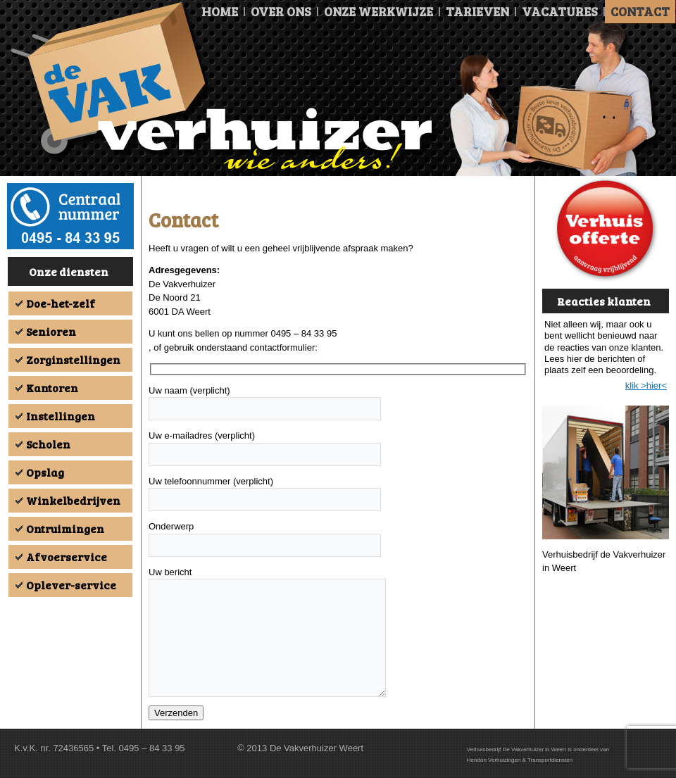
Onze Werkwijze (378, 11)
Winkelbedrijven (73, 500)
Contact (640, 11)
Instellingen (60, 415)
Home (219, 11)
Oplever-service (71, 584)
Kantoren (52, 387)
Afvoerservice (66, 556)
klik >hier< (646, 385)
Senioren (51, 331)
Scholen (48, 444)
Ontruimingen (65, 528)
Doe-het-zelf (60, 303)
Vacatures (560, 11)
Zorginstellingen (73, 359)
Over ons (281, 11)
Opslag (45, 472)
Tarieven (477, 11)
